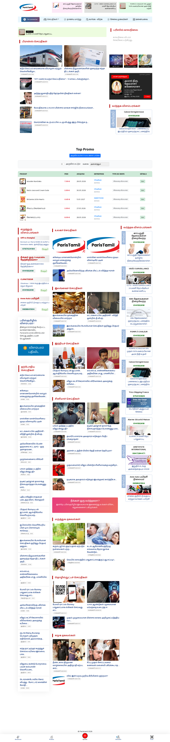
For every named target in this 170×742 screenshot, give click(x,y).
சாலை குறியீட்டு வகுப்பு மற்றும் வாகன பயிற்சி (138, 498)
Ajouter (85, 738)
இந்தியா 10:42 (25, 657)
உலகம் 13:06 (25, 611)
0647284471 (138, 453)
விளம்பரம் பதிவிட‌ (33, 349)
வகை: (86, 175)
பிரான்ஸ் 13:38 (26, 564)
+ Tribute (147, 97)
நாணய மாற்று (72, 19)
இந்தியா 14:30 (25, 518)
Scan (151, 738)
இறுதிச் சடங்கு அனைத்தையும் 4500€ (138, 468)
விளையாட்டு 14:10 (27, 534)
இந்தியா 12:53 (25, 626)
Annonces (18, 738)
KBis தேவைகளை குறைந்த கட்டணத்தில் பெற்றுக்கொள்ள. (139, 321)
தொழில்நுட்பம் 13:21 (27, 598)
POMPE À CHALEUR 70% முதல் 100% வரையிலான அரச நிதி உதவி (139, 351)
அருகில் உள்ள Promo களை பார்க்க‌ (85, 166)
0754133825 (139, 396)
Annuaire (118, 738)
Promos (51, 738)
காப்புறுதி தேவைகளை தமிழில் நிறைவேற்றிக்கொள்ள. (138, 258)
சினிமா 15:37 (25, 490)
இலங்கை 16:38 (26, 437)
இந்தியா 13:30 (25, 583)
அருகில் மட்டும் (73, 175)
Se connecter (30, 19)
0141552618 (133, 115)
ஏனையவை (140, 19)
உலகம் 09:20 (25, 688)
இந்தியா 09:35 (25, 673)
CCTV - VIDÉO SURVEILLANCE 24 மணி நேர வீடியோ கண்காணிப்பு (139, 288)
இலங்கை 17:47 (26, 412)
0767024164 (28, 249)
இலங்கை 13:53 (26, 549)
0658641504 (28, 309)
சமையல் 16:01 (26, 462)
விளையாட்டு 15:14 (27, 503)
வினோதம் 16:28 (26, 452)
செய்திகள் (51, 19)
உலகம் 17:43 (25, 424)
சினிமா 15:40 (25, 475)
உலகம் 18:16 (25, 399)
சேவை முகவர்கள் (117, 19)
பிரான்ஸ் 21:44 (26, 384)
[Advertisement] (85, 710)
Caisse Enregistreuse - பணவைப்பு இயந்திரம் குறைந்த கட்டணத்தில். (134, 130)
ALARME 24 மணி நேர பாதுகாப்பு (138, 438)
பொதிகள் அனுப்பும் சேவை (139, 410)
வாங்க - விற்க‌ (94, 19)
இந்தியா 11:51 (25, 642)
